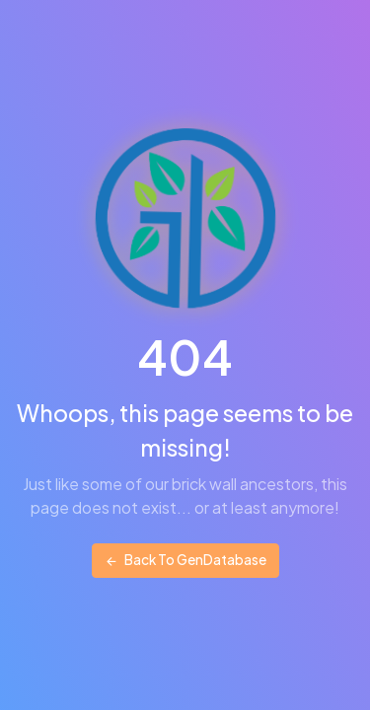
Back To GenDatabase (185, 559)
